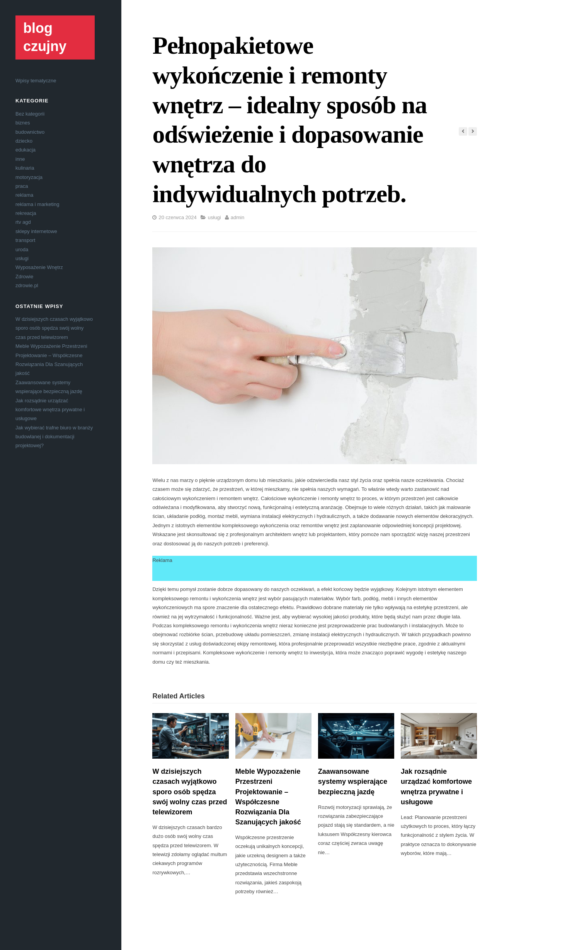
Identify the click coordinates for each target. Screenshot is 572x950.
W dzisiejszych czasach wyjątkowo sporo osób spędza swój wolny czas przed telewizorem (54, 328)
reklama (24, 195)
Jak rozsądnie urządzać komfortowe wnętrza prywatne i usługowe (50, 410)
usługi (22, 258)
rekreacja (25, 213)
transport (25, 240)
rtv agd (23, 222)
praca (21, 186)
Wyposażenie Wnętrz (39, 267)
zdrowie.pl (26, 285)
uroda (21, 249)
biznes (22, 123)
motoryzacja (29, 177)
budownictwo (29, 132)
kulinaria (24, 168)
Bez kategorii (29, 114)
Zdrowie (24, 276)
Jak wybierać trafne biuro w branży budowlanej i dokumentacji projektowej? (54, 437)
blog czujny (44, 37)
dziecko (23, 141)
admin (237, 217)
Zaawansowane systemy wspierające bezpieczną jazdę (352, 781)
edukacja (25, 150)
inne (20, 159)
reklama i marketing (37, 204)
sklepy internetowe (36, 231)
